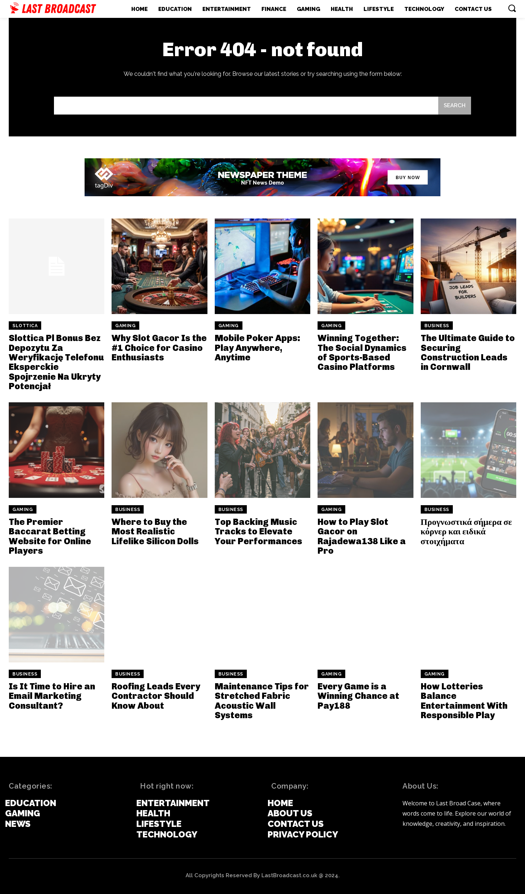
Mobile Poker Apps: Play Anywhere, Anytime (257, 348)
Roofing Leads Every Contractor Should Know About (156, 696)
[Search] (454, 106)
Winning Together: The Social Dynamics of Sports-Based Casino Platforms (362, 352)
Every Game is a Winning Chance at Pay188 (358, 696)
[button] (512, 8)
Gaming (125, 325)
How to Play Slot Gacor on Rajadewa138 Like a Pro (362, 536)
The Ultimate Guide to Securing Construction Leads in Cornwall (468, 352)
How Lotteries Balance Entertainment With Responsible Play (464, 700)
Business (436, 325)
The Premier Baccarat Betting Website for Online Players (50, 536)
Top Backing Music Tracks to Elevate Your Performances (258, 531)
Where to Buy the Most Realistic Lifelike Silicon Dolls (155, 531)
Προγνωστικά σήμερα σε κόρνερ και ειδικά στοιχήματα (466, 531)
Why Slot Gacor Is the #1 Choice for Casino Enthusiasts (159, 348)
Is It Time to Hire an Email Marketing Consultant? (52, 696)
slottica (25, 325)
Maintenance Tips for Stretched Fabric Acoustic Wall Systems (262, 700)
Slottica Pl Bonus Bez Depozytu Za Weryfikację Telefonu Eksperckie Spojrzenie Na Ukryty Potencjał (56, 362)
